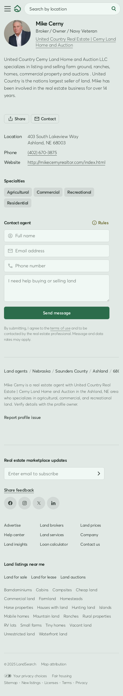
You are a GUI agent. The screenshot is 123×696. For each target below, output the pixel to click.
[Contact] (45, 118)
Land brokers (51, 525)
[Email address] (56, 251)
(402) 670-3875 (42, 152)
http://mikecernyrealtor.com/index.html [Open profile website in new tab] (66, 162)
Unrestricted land (19, 633)
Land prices (90, 525)
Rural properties (97, 616)
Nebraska (41, 371)
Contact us (90, 544)
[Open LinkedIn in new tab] (53, 503)
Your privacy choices (25, 675)
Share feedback (19, 490)
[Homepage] (17, 9)
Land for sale (15, 576)
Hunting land (83, 607)
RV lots (10, 624)
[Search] (113, 9)
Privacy (82, 682)
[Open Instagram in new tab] (24, 503)
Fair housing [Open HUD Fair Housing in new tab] (62, 675)
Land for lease (43, 576)
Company (89, 534)
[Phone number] (56, 266)
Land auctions (73, 576)
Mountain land (46, 616)
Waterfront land (53, 633)
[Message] (56, 288)
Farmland (47, 598)
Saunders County (71, 371)
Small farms (30, 624)
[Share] (16, 118)
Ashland (100, 371)
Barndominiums (18, 589)
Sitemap (11, 682)
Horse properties (18, 607)
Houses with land (52, 607)
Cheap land (86, 589)
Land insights (15, 544)
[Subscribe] (98, 473)
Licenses (51, 682)
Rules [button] (100, 222)
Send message (57, 312)
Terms (67, 682)
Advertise (12, 525)
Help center (14, 534)
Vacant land (81, 624)
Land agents (16, 371)
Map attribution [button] (53, 664)
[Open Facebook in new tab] (10, 503)
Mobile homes (16, 616)
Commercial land (19, 598)
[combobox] (72, 9)
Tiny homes (55, 624)
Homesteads (71, 598)
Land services (52, 534)
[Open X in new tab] (39, 503)
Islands (105, 607)
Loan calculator (54, 544)
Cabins (42, 589)
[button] (7, 9)
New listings (31, 682)
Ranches (71, 616)
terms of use (60, 328)
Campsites (62, 589)
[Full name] (56, 235)
